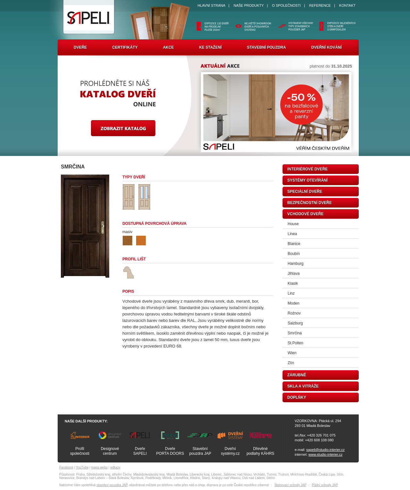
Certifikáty (124, 47)
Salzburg (295, 323)
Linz (291, 293)
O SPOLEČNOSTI (286, 5)
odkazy (115, 467)
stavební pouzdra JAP (111, 485)
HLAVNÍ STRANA (212, 5)
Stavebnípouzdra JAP (200, 451)
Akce (168, 47)
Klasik (293, 283)
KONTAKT (347, 5)
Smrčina (295, 333)
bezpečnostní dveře (309, 202)
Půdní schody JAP (325, 485)
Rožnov (294, 313)
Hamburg (295, 263)
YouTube (82, 467)
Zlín (291, 363)
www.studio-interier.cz (325, 454)
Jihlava (293, 273)
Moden (293, 303)
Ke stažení (210, 47)
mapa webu (99, 467)
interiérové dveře (307, 169)
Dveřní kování (326, 47)
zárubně (296, 375)
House (293, 224)
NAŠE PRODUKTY (249, 5)
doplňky (296, 397)
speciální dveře (304, 191)
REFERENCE (320, 5)
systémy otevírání (307, 180)
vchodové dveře (305, 214)
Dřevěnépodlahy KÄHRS (261, 451)
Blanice (294, 243)
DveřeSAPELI (140, 451)
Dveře (80, 47)
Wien (292, 353)
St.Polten (295, 343)
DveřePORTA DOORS (170, 451)
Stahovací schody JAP (291, 485)
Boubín (294, 253)
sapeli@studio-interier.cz (325, 450)
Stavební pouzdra (266, 47)
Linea (292, 234)
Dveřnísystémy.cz (230, 451)
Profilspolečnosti (79, 451)
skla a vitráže (303, 386)
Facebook (66, 467)
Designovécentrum (110, 451)
